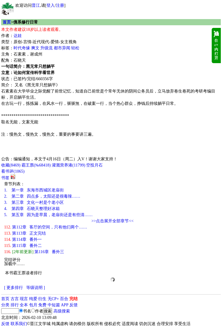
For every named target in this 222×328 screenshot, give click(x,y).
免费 (42, 305)
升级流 (46, 48)
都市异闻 (62, 48)
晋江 (36, 5)
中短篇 (54, 305)
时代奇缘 (22, 48)
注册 (60, 5)
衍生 (42, 299)
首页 (7, 22)
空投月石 (94, 165)
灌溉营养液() (68, 165)
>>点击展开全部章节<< (112, 221)
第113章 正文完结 (25, 233)
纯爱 (33, 299)
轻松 (75, 48)
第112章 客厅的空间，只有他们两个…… (45, 227)
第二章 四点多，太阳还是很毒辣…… (42, 196)
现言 (24, 299)
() (10, 165)
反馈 (73, 305)
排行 (15, 305)
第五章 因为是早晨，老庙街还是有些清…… (48, 215)
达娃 (18, 35)
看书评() (12, 171)
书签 (5, 178)
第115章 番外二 (23, 245)
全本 (24, 305)
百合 (64, 299)
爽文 (35, 48)
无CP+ (53, 299)
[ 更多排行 (13, 287)
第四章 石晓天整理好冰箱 (32, 208)
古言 (15, 299)
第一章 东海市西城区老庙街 (34, 190)
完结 (73, 299)
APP (65, 305)
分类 (5, 305)
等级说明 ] (35, 287)
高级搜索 (62, 311)
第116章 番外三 (34, 252)
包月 (33, 305)
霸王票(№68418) (36, 165)
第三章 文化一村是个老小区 (34, 202)
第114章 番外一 (23, 239)
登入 (50, 5)
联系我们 (19, 324)
